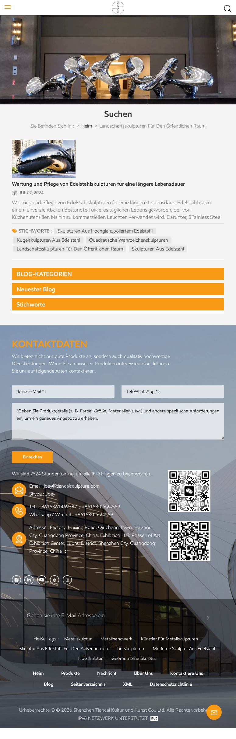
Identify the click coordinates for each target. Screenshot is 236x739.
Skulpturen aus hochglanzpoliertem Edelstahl (105, 237)
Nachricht (106, 683)
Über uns (144, 683)
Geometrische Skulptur (173, 668)
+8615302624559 (94, 524)
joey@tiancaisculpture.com (72, 496)
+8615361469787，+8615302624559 (79, 516)
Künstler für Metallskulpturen (171, 648)
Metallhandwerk (115, 648)
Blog (45, 694)
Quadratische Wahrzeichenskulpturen (129, 246)
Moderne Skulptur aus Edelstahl (71, 668)
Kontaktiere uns (188, 683)
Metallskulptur (74, 648)
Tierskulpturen (169, 658)
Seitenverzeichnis (86, 694)
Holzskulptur (127, 668)
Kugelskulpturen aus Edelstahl (48, 246)
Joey (50, 504)
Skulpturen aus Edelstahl (159, 254)
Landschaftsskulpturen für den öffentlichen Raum (70, 254)
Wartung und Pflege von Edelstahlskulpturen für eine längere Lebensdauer (107, 190)
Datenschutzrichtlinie (172, 694)
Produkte (69, 683)
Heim (86, 126)
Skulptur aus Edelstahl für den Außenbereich (98, 658)
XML (127, 694)
